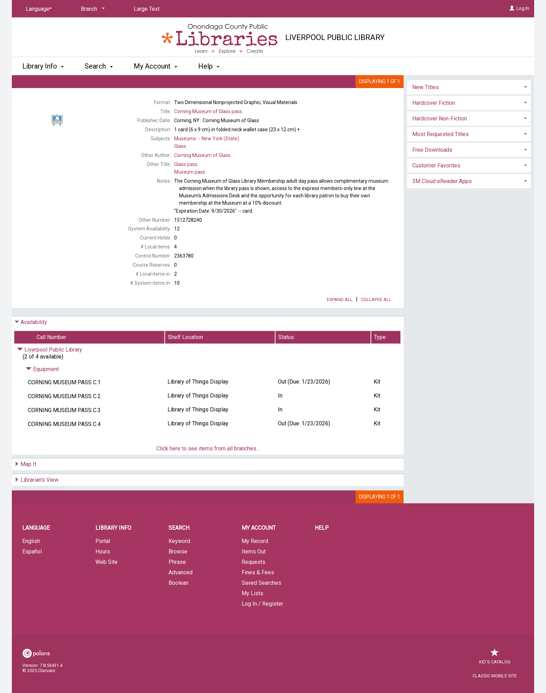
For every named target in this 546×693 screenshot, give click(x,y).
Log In (522, 8)
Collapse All (376, 319)
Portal (102, 560)
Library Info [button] (43, 66)
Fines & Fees (258, 592)
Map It (28, 483)
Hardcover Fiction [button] (433, 135)
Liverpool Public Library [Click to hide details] (49, 369)
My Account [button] (155, 66)
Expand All (340, 319)
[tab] (469, 118)
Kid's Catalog (494, 678)
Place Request (449, 85)
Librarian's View (39, 499)
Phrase (177, 581)
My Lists (252, 612)
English (31, 560)
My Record (255, 560)
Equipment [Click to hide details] (42, 388)
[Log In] (511, 8)
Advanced (181, 592)
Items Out (254, 571)
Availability (34, 341)
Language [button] (36, 547)
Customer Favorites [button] (436, 197)
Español (32, 571)
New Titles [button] (425, 119)
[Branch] (91, 9)
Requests (253, 581)
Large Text (146, 9)
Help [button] (208, 66)
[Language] (37, 9)
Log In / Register (262, 623)
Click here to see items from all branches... (207, 468)
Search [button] (98, 66)
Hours (102, 571)
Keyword (179, 560)
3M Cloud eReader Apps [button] (442, 213)
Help (322, 547)
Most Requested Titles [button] (440, 166)
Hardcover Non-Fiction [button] (439, 150)
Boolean (178, 602)
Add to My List (468, 100)
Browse (178, 571)
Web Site (106, 581)
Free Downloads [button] (432, 182)
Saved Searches (261, 602)
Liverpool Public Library (335, 37)
